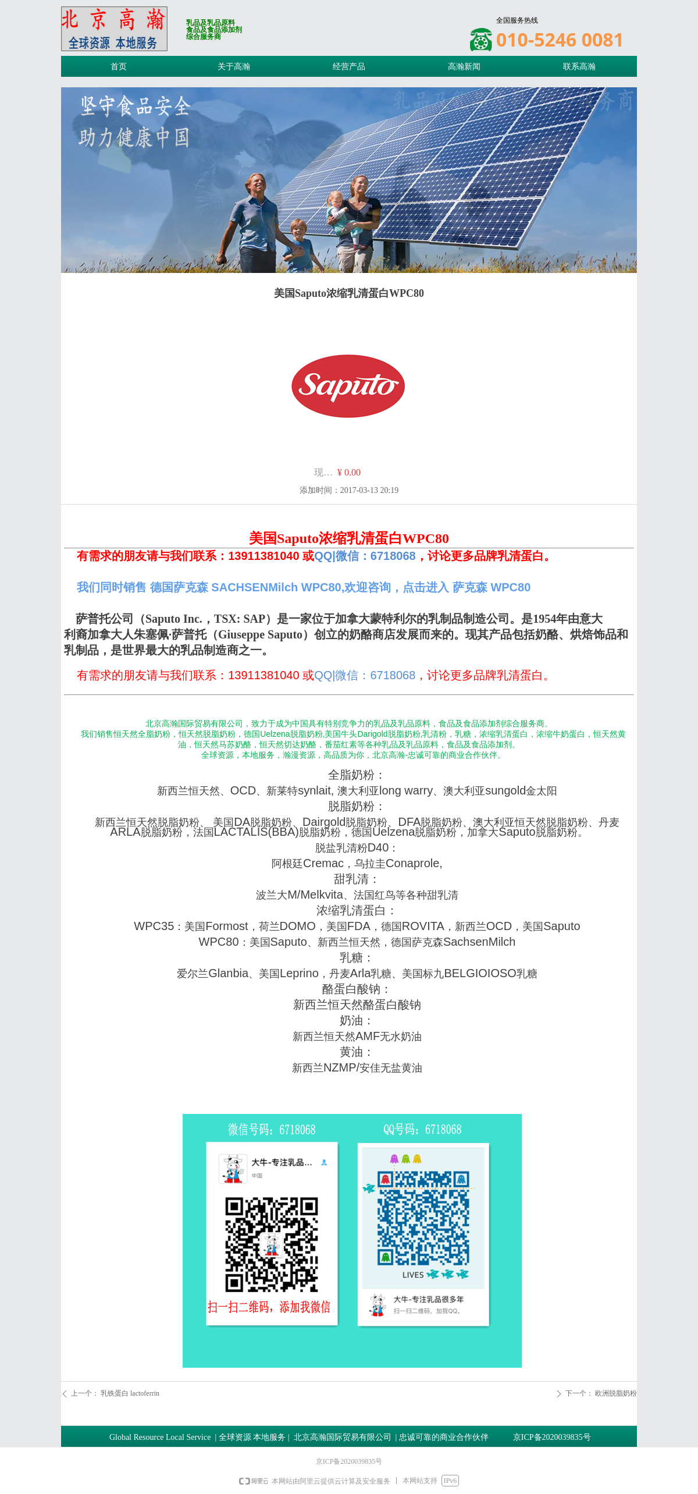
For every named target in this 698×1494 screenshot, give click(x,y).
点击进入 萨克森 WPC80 (466, 587)
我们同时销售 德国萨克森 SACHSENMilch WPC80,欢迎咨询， (240, 587)
